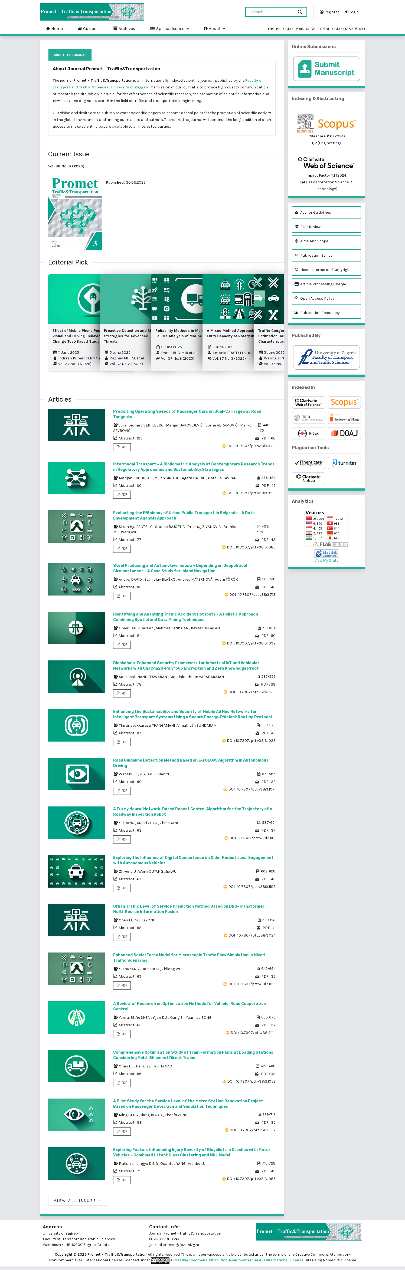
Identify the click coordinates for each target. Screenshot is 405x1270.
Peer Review (308, 226)
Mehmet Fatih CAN (172, 631)
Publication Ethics (314, 255)
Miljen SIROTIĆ (167, 481)
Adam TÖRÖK (226, 583)
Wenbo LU (196, 1167)
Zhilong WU (172, 972)
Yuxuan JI (148, 777)
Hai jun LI (144, 1069)
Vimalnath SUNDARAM (197, 729)
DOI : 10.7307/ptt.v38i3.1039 (251, 744)
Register (329, 12)
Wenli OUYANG (151, 875)
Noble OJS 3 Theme (339, 1263)
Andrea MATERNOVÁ (195, 583)
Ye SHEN (143, 1021)
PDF (124, 451)
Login (352, 12)
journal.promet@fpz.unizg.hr (174, 1248)
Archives (124, 28)
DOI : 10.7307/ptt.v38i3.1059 (251, 1085)
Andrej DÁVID (131, 583)
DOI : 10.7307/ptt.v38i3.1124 (252, 939)
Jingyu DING (148, 1167)
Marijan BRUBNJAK (136, 481)
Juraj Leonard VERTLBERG (141, 428)
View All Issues (77, 1204)
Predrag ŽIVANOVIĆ (204, 530)
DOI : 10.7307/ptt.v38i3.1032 (251, 646)
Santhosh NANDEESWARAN (143, 680)
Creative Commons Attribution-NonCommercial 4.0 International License (238, 1263)
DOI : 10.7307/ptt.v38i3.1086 (251, 1182)
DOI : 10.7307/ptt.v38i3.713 (252, 598)
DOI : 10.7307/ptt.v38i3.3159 (251, 496)
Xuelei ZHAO (147, 826)
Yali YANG (127, 826)
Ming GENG (129, 1118)
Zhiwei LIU (128, 875)
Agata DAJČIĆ (194, 481)
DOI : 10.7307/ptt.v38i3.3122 (251, 449)
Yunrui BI (127, 1021)
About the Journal (70, 55)
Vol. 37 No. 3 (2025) (72, 365)
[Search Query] (272, 12)
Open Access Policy (315, 298)
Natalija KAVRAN (222, 481)
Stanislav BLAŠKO (160, 583)
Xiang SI (176, 1021)
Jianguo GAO (152, 1118)
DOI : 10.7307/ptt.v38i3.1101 (252, 841)
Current (88, 28)
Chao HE (126, 1069)
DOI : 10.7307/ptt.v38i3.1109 (252, 890)
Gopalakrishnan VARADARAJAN (196, 680)
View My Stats (327, 560)
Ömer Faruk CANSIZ (136, 631)
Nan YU (164, 777)
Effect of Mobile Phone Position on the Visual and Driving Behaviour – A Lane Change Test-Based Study (86, 338)
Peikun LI (127, 1167)
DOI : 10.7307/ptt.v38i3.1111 (253, 1036)
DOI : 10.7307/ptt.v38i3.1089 (251, 550)
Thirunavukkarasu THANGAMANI (147, 729)
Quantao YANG (173, 1167)
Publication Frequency (317, 312)
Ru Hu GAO (163, 1069)
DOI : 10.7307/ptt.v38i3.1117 (253, 1133)
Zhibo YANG (169, 826)
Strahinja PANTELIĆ (136, 530)
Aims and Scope (311, 241)
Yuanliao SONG (198, 1021)
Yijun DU (160, 1021)
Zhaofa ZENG (176, 1118)
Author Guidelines (313, 212)
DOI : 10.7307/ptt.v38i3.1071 (252, 793)
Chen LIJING (130, 923)
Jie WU (171, 875)
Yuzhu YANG (129, 972)
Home (54, 28)
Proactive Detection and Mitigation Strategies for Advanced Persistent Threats (136, 338)
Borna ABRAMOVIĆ (222, 428)
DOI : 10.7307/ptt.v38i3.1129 (252, 695)
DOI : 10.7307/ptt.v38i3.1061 (252, 987)
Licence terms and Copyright (323, 269)
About (213, 28)
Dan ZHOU (150, 972)
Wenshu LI (128, 777)
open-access (210, 1258)
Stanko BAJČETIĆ (170, 530)
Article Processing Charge (320, 284)
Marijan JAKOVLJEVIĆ (185, 428)
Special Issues (167, 28)
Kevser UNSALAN (205, 631)
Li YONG (148, 923)
